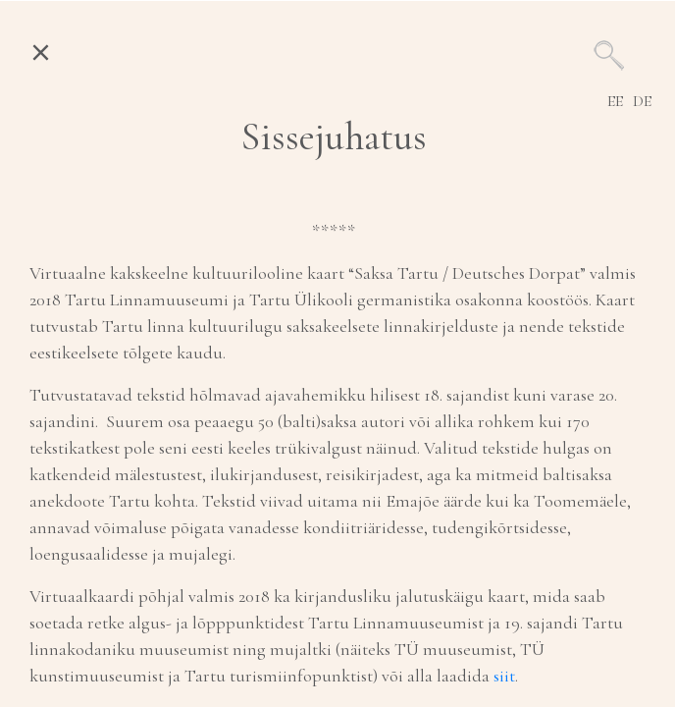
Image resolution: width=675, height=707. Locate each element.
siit (504, 675)
